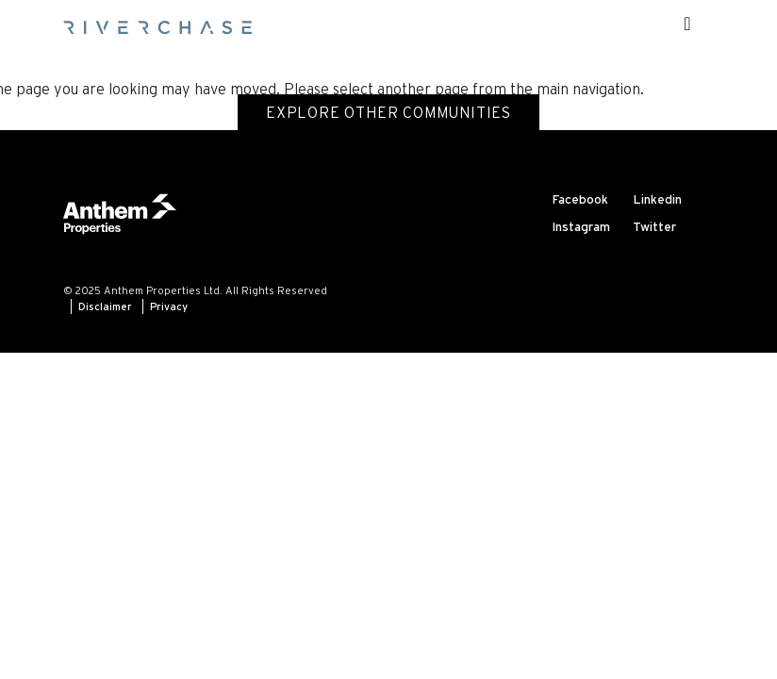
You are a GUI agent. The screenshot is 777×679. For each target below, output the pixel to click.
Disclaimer (105, 306)
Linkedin (657, 199)
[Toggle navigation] (687, 23)
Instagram (581, 227)
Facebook (580, 199)
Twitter (654, 227)
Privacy (169, 306)
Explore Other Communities (388, 112)
